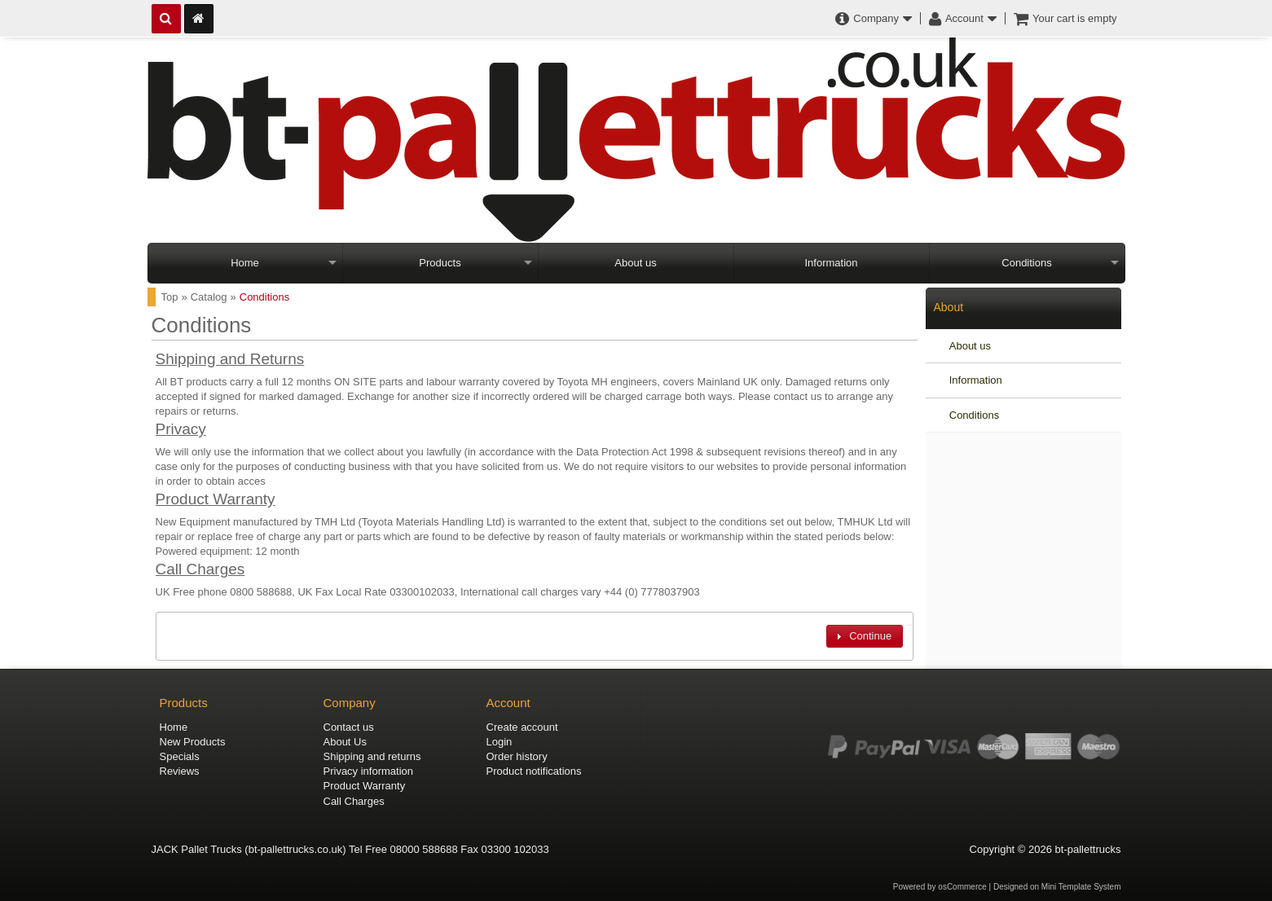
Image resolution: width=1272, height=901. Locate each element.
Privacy (181, 428)
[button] (864, 636)
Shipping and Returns (230, 358)
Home (245, 263)
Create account (522, 727)
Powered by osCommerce (940, 886)
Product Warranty (215, 499)
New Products (193, 742)
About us (635, 263)
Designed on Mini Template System (1057, 886)
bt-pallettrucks (1088, 849)
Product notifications (534, 771)
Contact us (349, 727)
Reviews (180, 771)
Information (830, 263)
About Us (345, 742)
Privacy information (369, 771)
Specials (180, 756)
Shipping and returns (372, 756)
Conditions (1026, 263)
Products (439, 263)
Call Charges (200, 569)
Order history (517, 756)
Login (499, 742)
